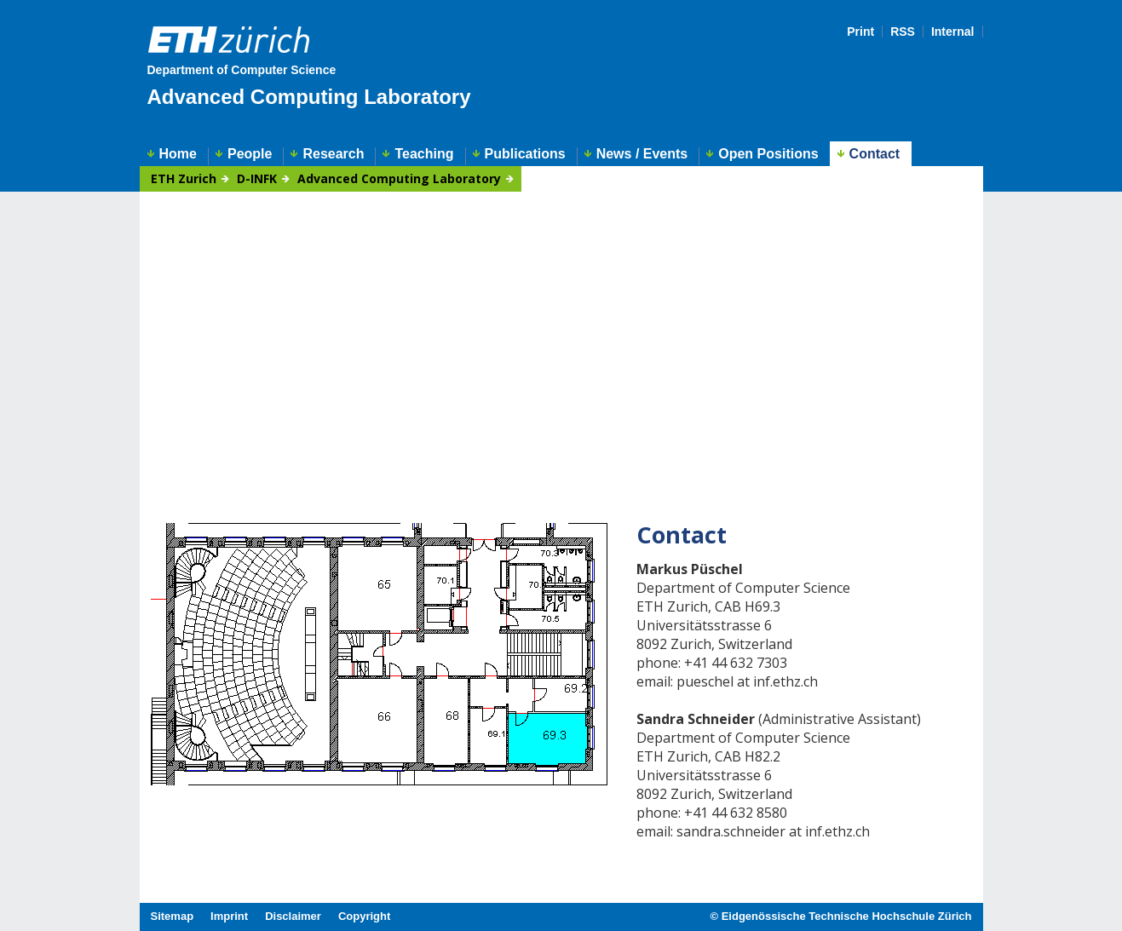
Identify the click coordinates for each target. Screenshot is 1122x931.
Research (333, 154)
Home (178, 154)
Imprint (229, 916)
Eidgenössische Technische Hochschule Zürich (847, 916)
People (249, 154)
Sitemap (172, 916)
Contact (874, 154)
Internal (953, 31)
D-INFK (257, 179)
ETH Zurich (183, 179)
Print (860, 31)
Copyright (364, 916)
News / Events (642, 154)
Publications (525, 154)
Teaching (423, 154)
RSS (902, 31)
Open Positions (768, 154)
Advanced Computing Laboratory (309, 96)
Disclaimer (293, 916)
